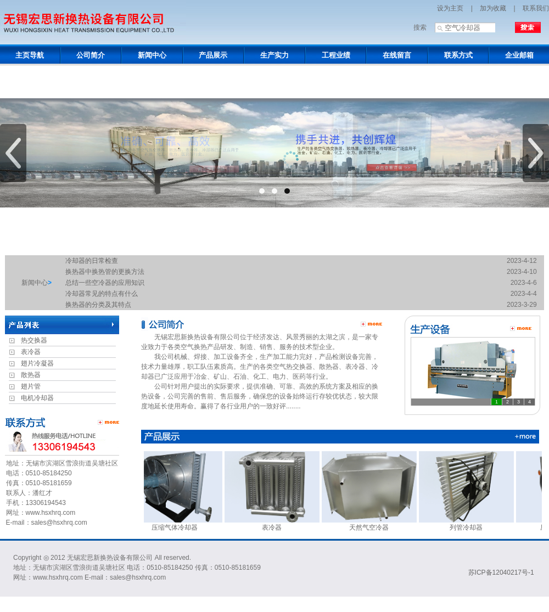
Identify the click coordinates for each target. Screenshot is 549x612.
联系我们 (536, 8)
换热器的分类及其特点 (98, 304)
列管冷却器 (474, 523)
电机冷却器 (37, 398)
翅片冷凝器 (37, 363)
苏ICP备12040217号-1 (501, 572)
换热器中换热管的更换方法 (104, 272)
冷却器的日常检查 (91, 261)
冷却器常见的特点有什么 (101, 293)
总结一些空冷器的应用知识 (104, 283)
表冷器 (31, 352)
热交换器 (34, 340)
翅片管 (31, 386)
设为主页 (450, 8)
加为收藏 (493, 8)
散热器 (31, 375)
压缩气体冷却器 (182, 523)
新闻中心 (34, 283)
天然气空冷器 (376, 523)
